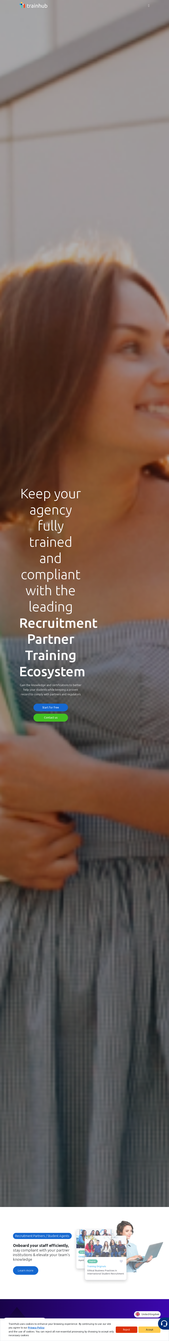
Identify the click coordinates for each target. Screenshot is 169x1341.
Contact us (50, 717)
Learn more (25, 1270)
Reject (126, 1330)
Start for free (50, 707)
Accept (149, 1330)
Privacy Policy (16, 1329)
